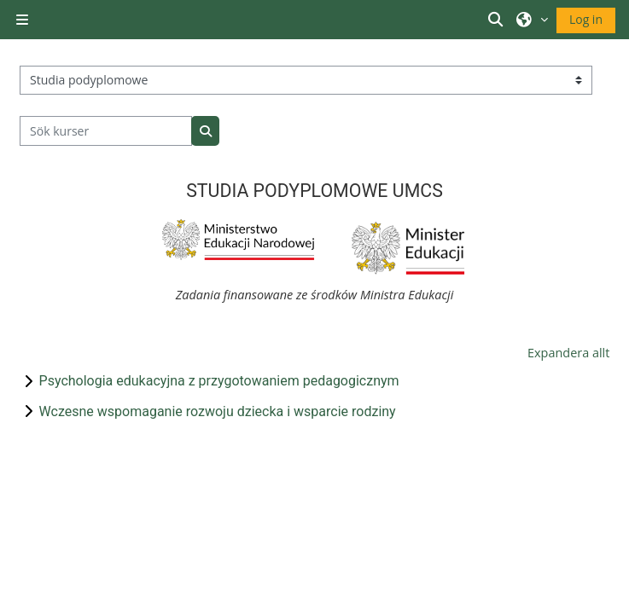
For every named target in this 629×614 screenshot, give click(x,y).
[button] (498, 20)
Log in (586, 19)
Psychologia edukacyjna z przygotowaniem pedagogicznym (219, 381)
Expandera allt (568, 353)
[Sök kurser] (106, 131)
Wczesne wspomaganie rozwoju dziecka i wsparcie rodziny (217, 411)
